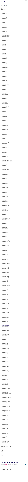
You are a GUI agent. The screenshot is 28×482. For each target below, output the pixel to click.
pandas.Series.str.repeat (5, 352)
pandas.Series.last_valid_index (6, 241)
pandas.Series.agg (4, 98)
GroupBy (2, 451)
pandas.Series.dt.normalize (5, 295)
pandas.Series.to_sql (4, 437)
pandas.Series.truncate (5, 191)
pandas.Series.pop (4, 58)
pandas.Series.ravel (4, 227)
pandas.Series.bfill (4, 200)
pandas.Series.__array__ (5, 45)
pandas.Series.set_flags (5, 32)
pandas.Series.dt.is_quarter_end (6, 280)
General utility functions (4, 456)
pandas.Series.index (4, 13)
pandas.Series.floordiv (5, 68)
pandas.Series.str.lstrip (5, 343)
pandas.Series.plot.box (5, 419)
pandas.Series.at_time (5, 246)
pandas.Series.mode (4, 138)
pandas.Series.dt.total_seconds (6, 316)
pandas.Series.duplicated (5, 169)
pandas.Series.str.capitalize (5, 317)
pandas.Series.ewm (4, 107)
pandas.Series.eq (4, 93)
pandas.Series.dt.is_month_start (6, 276)
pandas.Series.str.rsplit (5, 365)
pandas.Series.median (5, 135)
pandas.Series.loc (4, 50)
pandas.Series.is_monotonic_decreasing (7, 161)
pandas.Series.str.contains (5, 322)
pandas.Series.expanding (5, 106)
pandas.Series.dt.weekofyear (6, 267)
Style (1, 454)
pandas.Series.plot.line (5, 424)
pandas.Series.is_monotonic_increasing (7, 160)
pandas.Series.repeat (5, 228)
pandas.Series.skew (4, 148)
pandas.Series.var (4, 152)
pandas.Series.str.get (4, 335)
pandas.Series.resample (5, 242)
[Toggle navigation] (26, 1)
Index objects (2, 447)
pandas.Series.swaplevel (5, 222)
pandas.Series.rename (5, 182)
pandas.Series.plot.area (5, 415)
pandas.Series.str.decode (5, 325)
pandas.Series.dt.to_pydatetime (6, 291)
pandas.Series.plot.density (5, 420)
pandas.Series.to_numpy (5, 40)
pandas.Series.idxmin (5, 175)
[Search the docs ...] (14, 5)
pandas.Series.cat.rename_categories (7, 393)
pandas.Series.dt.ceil (4, 300)
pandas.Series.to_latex (5, 442)
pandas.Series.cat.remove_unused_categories (8, 398)
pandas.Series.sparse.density (6, 405)
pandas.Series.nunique (5, 156)
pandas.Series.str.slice (5, 361)
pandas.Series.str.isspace (5, 380)
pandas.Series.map (4, 102)
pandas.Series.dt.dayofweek (5, 268)
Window (2, 450)
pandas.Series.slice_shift (5, 250)
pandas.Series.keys (4, 57)
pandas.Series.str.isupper (5, 383)
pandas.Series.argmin (5, 215)
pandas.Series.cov (4, 120)
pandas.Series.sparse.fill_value (6, 406)
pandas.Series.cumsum (5, 125)
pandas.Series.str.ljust (5, 340)
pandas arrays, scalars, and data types (6, 446)
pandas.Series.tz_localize (5, 245)
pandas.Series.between (5, 115)
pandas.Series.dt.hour (5, 259)
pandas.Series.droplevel (5, 166)
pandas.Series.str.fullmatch (5, 334)
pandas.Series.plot (4, 414)
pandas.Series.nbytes (5, 19)
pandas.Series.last (4, 178)
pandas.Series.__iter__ (5, 53)
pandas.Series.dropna (5, 201)
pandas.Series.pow (4, 71)
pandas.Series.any (4, 112)
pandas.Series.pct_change (5, 142)
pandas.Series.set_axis (5, 187)
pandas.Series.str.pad (5, 347)
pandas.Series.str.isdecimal (5, 387)
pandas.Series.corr (4, 117)
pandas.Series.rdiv (4, 76)
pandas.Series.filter (4, 197)
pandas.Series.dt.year (5, 255)
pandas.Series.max (4, 133)
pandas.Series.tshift (4, 249)
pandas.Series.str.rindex (5, 356)
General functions (3, 9)
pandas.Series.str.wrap (5, 374)
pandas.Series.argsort (5, 214)
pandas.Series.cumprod (5, 124)
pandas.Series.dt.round (5, 298)
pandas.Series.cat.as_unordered (6, 402)
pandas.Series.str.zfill (5, 375)
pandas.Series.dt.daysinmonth (6, 285)
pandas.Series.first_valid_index (6, 240)
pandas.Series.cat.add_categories (6, 396)
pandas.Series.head (4, 173)
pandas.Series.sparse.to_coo (6, 410)
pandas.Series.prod (4, 143)
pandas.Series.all (4, 111)
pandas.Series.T (4, 23)
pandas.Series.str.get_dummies (6, 388)
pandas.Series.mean (4, 134)
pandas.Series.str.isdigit (5, 379)
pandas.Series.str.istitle (5, 384)
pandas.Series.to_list (4, 44)
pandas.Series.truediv (5, 67)
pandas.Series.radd (4, 72)
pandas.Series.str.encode (5, 326)
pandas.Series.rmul (4, 75)
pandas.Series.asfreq (5, 236)
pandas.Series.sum (4, 151)
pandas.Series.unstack (5, 223)
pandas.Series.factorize (5, 129)
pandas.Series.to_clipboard (5, 441)
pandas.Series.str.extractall (5, 330)
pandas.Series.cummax (5, 121)
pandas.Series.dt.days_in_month (6, 286)
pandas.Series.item (4, 59)
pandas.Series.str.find (5, 331)
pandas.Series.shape (4, 18)
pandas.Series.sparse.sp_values (6, 407)
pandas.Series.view (4, 231)
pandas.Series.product (5, 94)
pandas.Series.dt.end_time (5, 307)
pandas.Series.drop (4, 165)
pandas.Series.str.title (5, 370)
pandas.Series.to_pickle (5, 428)
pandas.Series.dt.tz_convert (5, 294)
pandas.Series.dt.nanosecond (6, 264)
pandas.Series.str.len (4, 339)
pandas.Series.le (4, 89)
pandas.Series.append (5, 232)
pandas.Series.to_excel (5, 432)
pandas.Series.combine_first (5, 84)
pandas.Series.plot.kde (5, 423)
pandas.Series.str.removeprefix (6, 349)
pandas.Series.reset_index (5, 184)
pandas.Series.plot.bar (5, 416)
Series (2, 10)
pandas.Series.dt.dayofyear (5, 272)
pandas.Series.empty (4, 27)
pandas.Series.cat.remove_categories (7, 397)
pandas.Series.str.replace (5, 353)
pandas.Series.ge (4, 90)
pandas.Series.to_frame (5, 433)
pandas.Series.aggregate (5, 99)
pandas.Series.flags (4, 31)
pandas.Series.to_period (5, 41)
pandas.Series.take (4, 188)
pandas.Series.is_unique (5, 157)
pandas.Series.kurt (4, 130)
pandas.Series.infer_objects (5, 36)
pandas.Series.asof (4, 237)
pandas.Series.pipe (4, 108)
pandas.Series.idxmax (5, 174)
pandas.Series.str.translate (5, 371)
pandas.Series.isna (4, 206)
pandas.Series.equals (5, 170)
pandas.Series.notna (4, 209)
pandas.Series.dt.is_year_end (6, 282)
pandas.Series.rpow (4, 81)
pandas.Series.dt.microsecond (6, 263)
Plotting (2, 455)
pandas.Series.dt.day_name (5, 303)
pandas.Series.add (4, 62)
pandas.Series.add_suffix (5, 196)
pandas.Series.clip (4, 116)
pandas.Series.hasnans (5, 26)
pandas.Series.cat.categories (6, 389)
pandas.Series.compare (5, 233)
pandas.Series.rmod (4, 80)
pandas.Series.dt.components (6, 313)
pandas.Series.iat (4, 49)
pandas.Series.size (4, 22)
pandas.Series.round (4, 85)
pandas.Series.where (4, 192)
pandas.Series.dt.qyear (5, 304)
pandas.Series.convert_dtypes (6, 35)
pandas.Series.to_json (5, 438)
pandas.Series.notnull (5, 210)
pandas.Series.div (4, 66)
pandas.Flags (3, 411)
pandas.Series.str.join (5, 338)
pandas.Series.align (4, 164)
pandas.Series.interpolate (5, 205)
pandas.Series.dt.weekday (5, 271)
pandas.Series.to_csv (5, 429)
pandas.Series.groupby (5, 103)
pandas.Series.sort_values (5, 219)
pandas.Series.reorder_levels (6, 218)
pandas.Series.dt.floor (5, 299)
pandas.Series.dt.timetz (5, 254)
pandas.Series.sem (4, 147)
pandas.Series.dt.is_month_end (6, 277)
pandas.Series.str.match (5, 344)
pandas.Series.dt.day (4, 258)
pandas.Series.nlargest (5, 139)
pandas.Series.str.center (5, 321)
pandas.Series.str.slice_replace (6, 362)
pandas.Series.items (4, 54)
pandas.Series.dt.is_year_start (6, 281)
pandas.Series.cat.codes (5, 392)
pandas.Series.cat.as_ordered (6, 401)
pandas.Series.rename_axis (5, 183)
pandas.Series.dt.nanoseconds (6, 312)
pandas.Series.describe (5, 126)
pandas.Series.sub (4, 63)
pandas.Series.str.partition (5, 348)
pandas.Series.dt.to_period (5, 290)
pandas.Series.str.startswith (5, 366)
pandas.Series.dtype (4, 17)
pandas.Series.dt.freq (5, 289)
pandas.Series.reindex (5, 179)
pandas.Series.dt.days (5, 308)
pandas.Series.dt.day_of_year (6, 273)
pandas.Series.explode (5, 224)
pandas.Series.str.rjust (5, 357)
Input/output (2, 8)
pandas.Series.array (4, 14)
